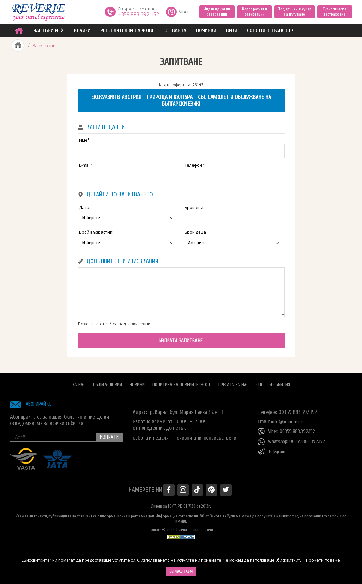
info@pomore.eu (288, 419)
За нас (79, 382)
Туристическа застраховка (334, 11)
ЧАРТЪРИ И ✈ (48, 30)
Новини (137, 382)
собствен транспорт (271, 30)
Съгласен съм (181, 571)
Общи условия (107, 382)
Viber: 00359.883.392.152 (288, 429)
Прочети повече (323, 560)
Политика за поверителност (181, 382)
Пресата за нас (233, 382)
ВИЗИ (231, 30)
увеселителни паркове (127, 30)
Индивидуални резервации (217, 11)
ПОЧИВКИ (206, 30)
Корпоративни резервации (254, 11)
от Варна (175, 30)
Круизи (82, 30)
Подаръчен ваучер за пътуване (294, 11)
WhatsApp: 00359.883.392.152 (293, 439)
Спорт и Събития (273, 382)
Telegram (273, 449)
